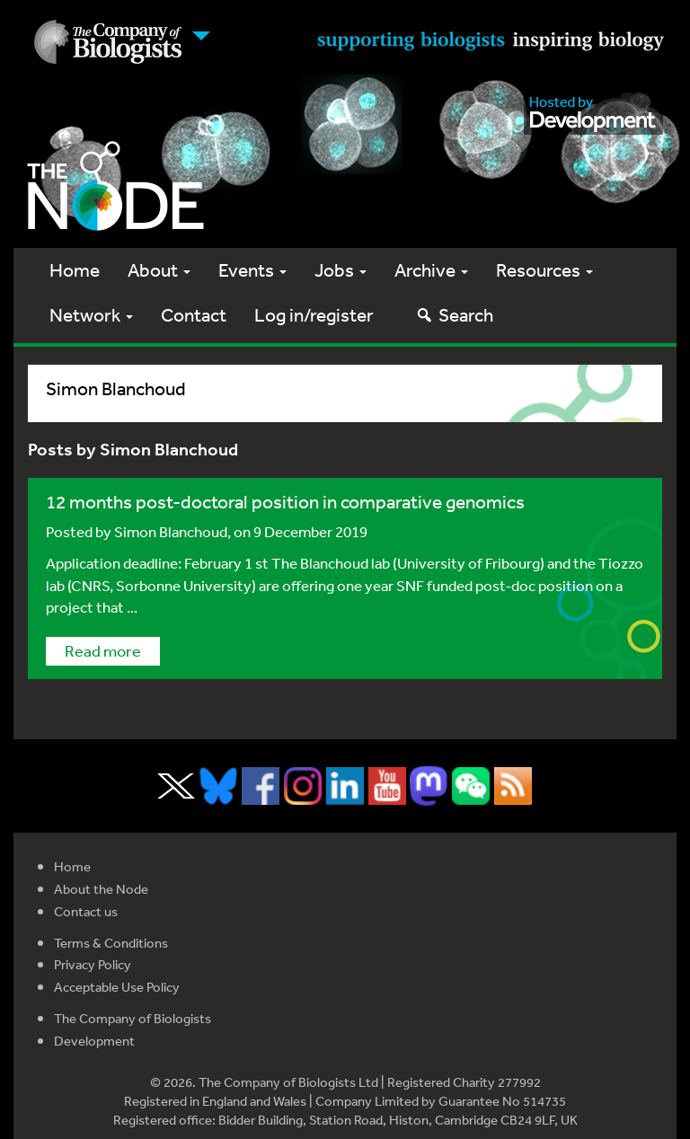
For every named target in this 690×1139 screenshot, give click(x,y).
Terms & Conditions (111, 942)
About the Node (101, 888)
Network (91, 315)
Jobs (340, 270)
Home (74, 270)
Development (94, 1040)
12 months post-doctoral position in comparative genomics (285, 501)
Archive (431, 270)
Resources (544, 270)
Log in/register (314, 315)
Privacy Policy (92, 964)
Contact (193, 315)
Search (454, 315)
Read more (103, 650)
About (159, 270)
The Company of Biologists (132, 1018)
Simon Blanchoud (170, 531)
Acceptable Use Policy (117, 986)
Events (252, 270)
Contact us (86, 911)
